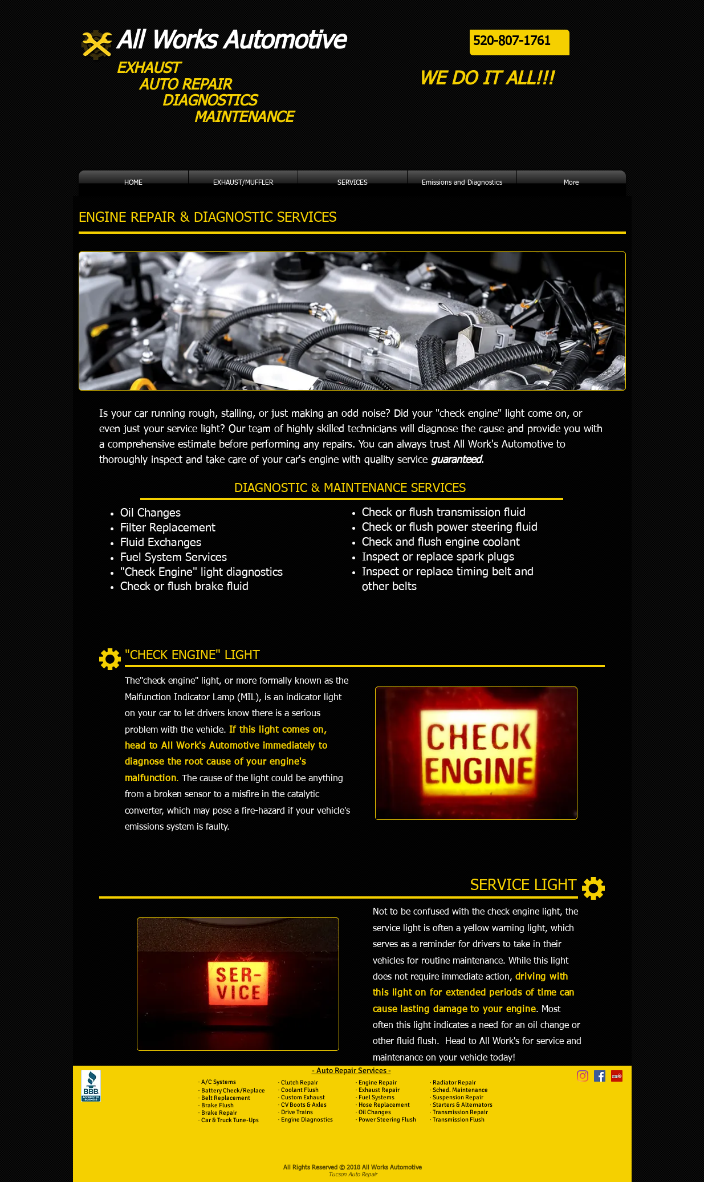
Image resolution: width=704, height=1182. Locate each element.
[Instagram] (582, 1076)
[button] (243, 183)
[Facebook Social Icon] (599, 1076)
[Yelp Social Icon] (616, 1076)
